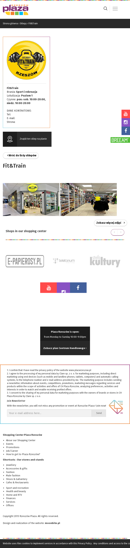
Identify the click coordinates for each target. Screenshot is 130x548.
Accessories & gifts (16, 468)
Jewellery (11, 465)
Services (10, 501)
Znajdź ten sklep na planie (33, 139)
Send (99, 413)
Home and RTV (14, 494)
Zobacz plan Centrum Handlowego (65, 348)
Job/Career (12, 450)
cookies (26, 543)
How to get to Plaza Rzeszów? (23, 454)
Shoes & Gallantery (16, 479)
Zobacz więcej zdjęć (110, 222)
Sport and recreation (17, 487)
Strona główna (10, 23)
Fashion (10, 472)
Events (9, 443)
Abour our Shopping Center (20, 440)
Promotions (12, 447)
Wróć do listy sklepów (21, 155)
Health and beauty (16, 491)
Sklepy (23, 23)
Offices (10, 505)
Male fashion (13, 475)
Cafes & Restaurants (17, 482)
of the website (36, 523)
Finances (11, 498)
